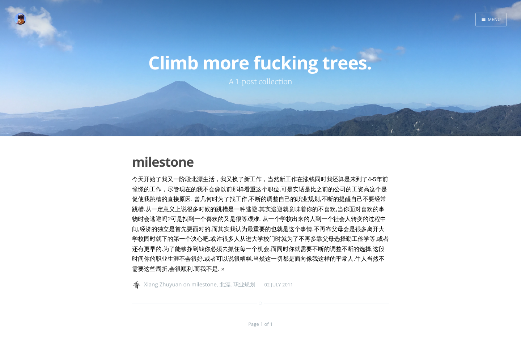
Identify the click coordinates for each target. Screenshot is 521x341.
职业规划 (244, 284)
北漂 (225, 284)
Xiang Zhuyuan (163, 284)
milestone (163, 162)
